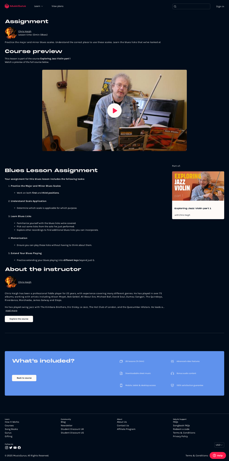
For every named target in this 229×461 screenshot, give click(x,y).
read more (11, 310)
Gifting (8, 436)
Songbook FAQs (181, 425)
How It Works (12, 422)
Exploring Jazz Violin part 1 (192, 209)
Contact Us (123, 425)
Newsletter (66, 425)
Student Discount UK (72, 429)
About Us (122, 422)
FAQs (175, 422)
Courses (9, 425)
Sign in (220, 6)
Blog (63, 422)
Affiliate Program (126, 429)
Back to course (24, 378)
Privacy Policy (180, 436)
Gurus (8, 433)
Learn (38, 6)
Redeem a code (181, 429)
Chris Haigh (24, 31)
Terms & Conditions (184, 433)
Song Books (11, 429)
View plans (58, 6)
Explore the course (19, 319)
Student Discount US (72, 433)
